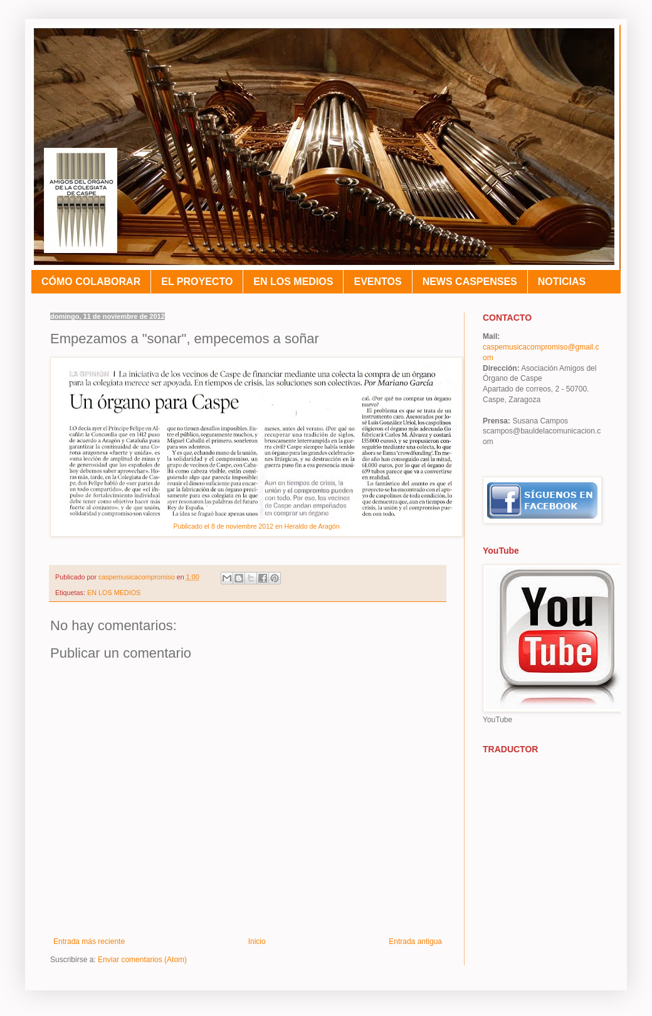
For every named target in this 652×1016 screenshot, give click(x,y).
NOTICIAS (562, 281)
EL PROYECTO (197, 281)
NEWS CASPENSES (470, 281)
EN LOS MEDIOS (293, 281)
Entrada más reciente (89, 941)
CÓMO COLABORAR (90, 281)
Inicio (257, 941)
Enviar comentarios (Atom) (142, 959)
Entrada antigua (415, 941)
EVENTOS (377, 281)
